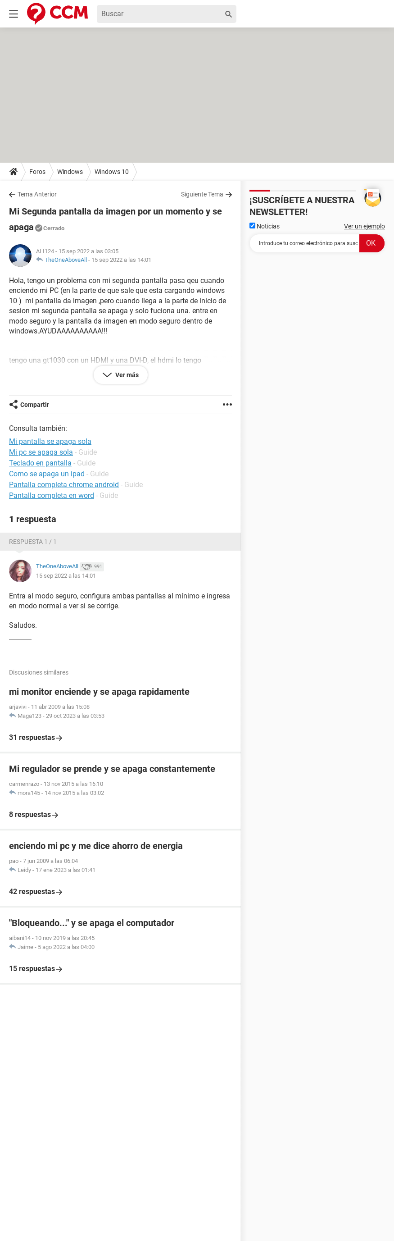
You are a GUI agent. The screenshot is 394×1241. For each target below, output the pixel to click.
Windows (70, 171)
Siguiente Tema (202, 194)
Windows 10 (112, 171)
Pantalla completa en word (51, 495)
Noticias (264, 226)
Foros (37, 171)
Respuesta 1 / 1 (33, 541)
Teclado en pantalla (40, 463)
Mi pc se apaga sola (41, 452)
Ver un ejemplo (364, 226)
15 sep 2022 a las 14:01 (121, 259)
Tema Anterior (37, 194)
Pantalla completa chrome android (64, 484)
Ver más (126, 375)
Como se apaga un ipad (47, 474)
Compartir (34, 404)
